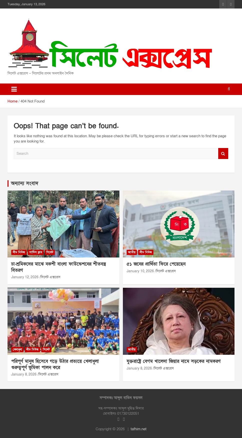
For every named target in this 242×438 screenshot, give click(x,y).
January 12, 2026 (25, 277)
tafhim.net (138, 429)
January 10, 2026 (140, 271)
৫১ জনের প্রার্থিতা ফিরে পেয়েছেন (156, 264)
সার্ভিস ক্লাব (35, 252)
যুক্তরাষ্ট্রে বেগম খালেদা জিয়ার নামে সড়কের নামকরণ (173, 361)
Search (223, 153)
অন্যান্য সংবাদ (24, 183)
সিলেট (49, 252)
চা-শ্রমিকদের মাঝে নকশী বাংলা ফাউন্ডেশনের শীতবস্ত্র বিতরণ (58, 267)
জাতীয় (131, 252)
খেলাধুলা (17, 350)
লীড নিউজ (19, 252)
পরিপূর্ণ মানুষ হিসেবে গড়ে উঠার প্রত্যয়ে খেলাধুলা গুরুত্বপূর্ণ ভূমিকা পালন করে (55, 364)
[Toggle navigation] (14, 89)
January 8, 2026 (24, 374)
